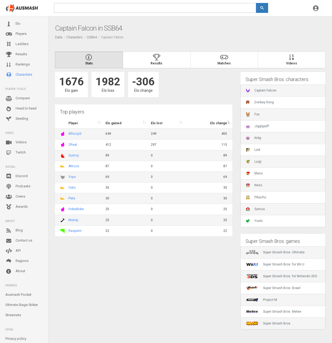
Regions (16, 261)
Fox (253, 114)
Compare (17, 98)
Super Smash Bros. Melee (273, 311)
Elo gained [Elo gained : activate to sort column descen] (113, 123)
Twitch (15, 152)
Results (16, 54)
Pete (71, 198)
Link (253, 150)
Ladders (16, 44)
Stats (89, 59)
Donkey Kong (260, 102)
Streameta (13, 315)
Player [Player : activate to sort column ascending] (73, 123)
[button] (315, 8)
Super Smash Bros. (268, 323)
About (15, 271)
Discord (16, 176)
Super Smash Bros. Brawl (273, 288)
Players (16, 34)
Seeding (16, 118)
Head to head (21, 108)
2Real (72, 145)
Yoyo (72, 177)
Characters (18, 74)
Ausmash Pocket (18, 295)
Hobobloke (76, 209)
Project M (261, 300)
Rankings (17, 64)
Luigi (253, 161)
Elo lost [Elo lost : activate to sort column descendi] (156, 123)
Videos (16, 142)
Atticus (73, 166)
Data (58, 37)
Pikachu (256, 197)
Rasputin (75, 231)
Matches (224, 59)
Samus (255, 209)
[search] (155, 8)
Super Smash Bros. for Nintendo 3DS (281, 276)
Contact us (18, 240)
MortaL (73, 220)
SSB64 (92, 37)
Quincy (73, 155)
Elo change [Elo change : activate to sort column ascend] (218, 123)
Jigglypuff (257, 126)
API (13, 251)
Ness (254, 185)
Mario (254, 173)
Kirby (253, 138)
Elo (12, 23)
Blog (14, 230)
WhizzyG (75, 134)
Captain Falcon (261, 90)
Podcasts (17, 186)
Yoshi (254, 221)
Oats (72, 187)
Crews (15, 196)
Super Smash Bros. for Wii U (275, 264)
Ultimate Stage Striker (21, 305)
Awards (16, 207)
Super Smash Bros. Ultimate (275, 252)
